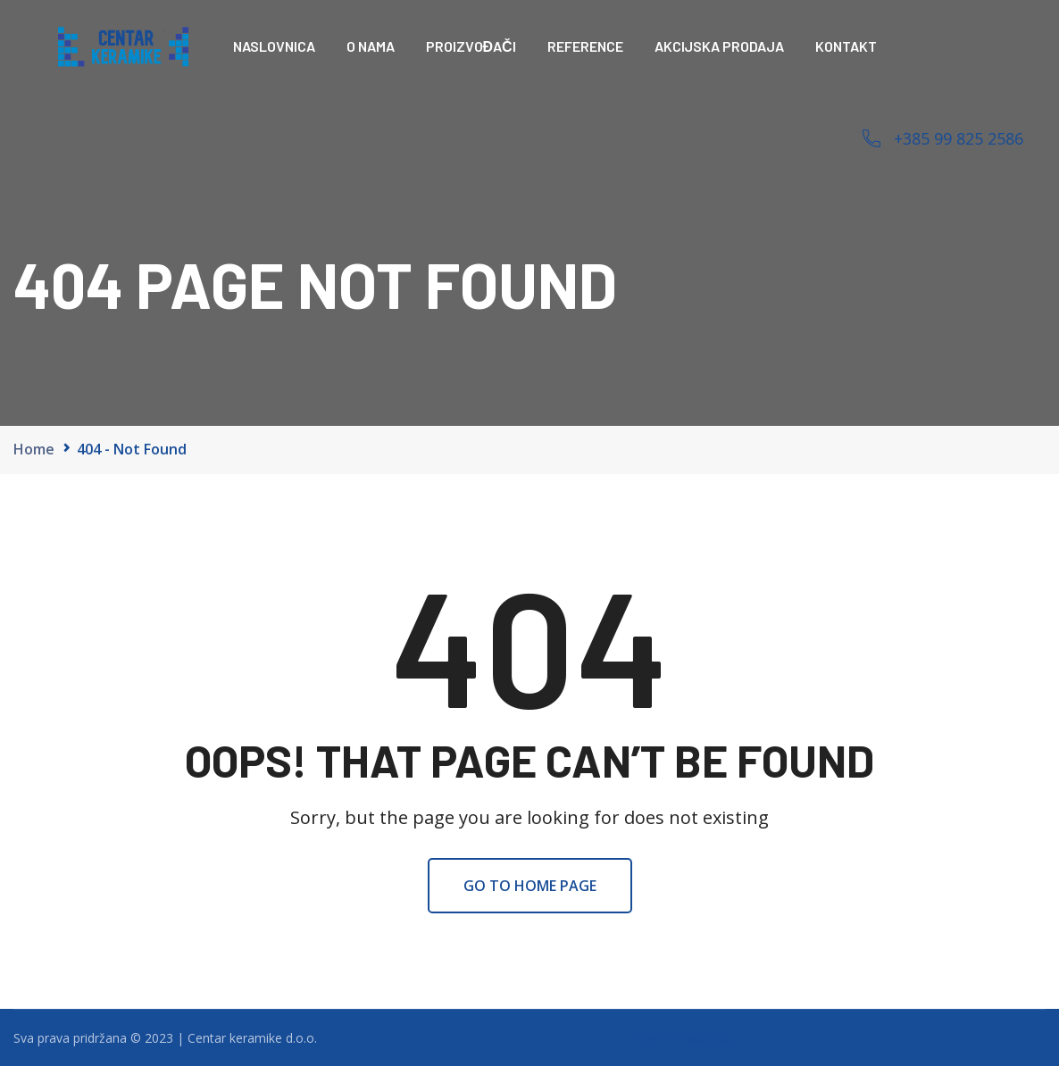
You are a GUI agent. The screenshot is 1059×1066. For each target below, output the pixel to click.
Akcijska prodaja (719, 45)
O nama (370, 45)
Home (33, 449)
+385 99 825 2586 (958, 138)
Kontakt (846, 45)
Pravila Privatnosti (681, 1037)
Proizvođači (471, 45)
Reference (585, 45)
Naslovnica (274, 45)
